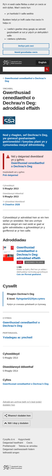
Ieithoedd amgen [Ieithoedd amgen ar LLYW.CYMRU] (11, 452)
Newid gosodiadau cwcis (26, 52)
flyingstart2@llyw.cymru (30, 298)
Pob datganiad (10, 175)
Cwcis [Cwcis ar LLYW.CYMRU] (29, 443)
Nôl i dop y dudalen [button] (18, 423)
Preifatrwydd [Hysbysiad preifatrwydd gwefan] (9, 446)
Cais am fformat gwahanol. (29, 274)
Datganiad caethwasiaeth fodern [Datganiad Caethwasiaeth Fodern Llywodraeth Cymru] (19, 449)
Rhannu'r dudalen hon (19, 415)
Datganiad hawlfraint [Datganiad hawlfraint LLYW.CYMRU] (13, 443)
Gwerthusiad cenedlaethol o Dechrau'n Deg (27, 165)
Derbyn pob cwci (26, 46)
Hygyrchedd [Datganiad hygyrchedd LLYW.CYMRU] (24, 439)
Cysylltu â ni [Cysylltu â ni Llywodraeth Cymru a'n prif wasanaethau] (9, 439)
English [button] (42, 62)
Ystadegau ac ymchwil (17, 337)
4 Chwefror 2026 (11, 204)
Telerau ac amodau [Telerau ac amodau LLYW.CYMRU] (28, 446)
